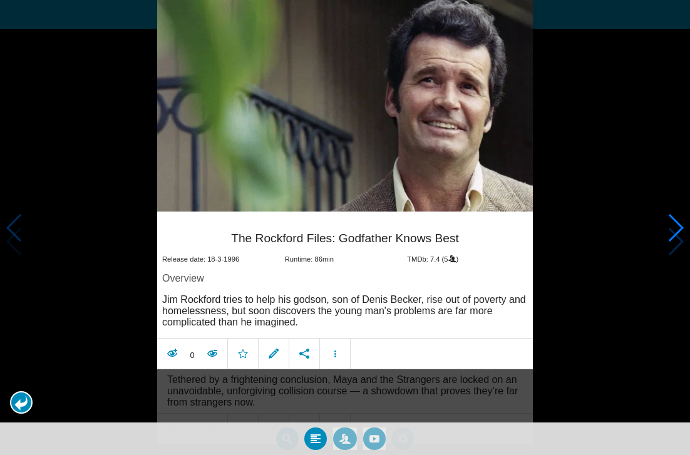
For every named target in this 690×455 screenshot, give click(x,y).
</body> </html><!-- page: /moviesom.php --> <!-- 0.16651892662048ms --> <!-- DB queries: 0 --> (345, 227)
